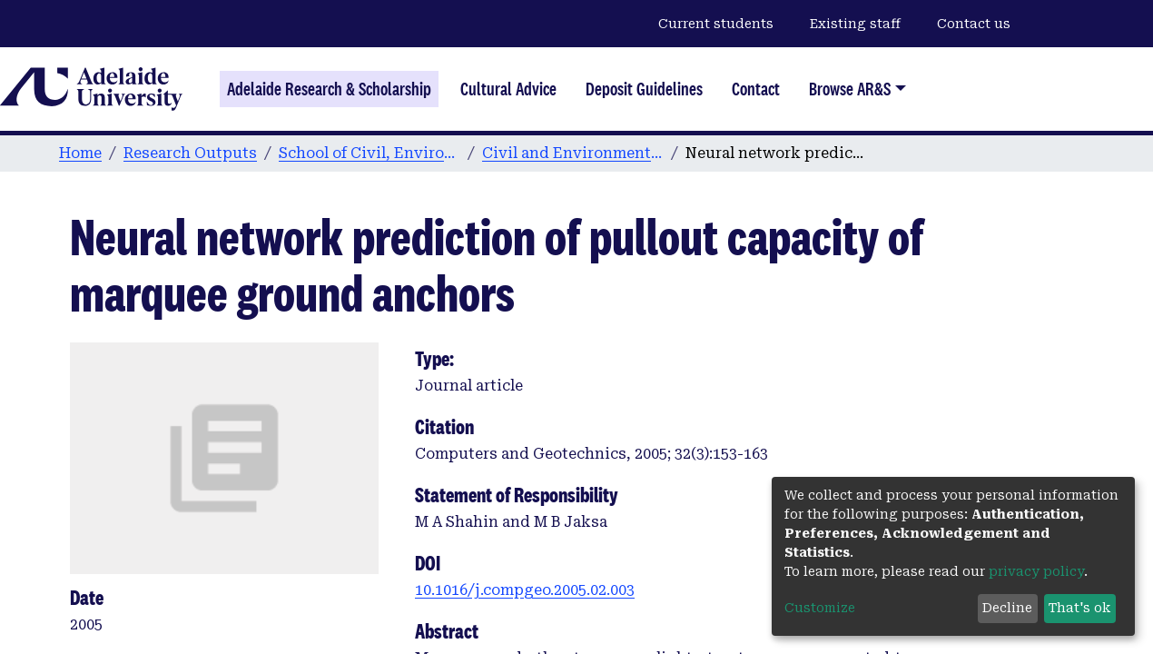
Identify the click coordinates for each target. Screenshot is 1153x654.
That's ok (1079, 607)
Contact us (973, 23)
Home (80, 153)
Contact (756, 89)
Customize (819, 607)
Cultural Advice (508, 89)
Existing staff (855, 23)
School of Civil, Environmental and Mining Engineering (369, 153)
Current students (716, 23)
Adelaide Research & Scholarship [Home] (329, 89)
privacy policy (1036, 571)
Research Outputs (190, 153)
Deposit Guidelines (644, 89)
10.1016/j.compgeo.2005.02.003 (525, 590)
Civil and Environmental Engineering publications (573, 153)
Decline (1007, 607)
